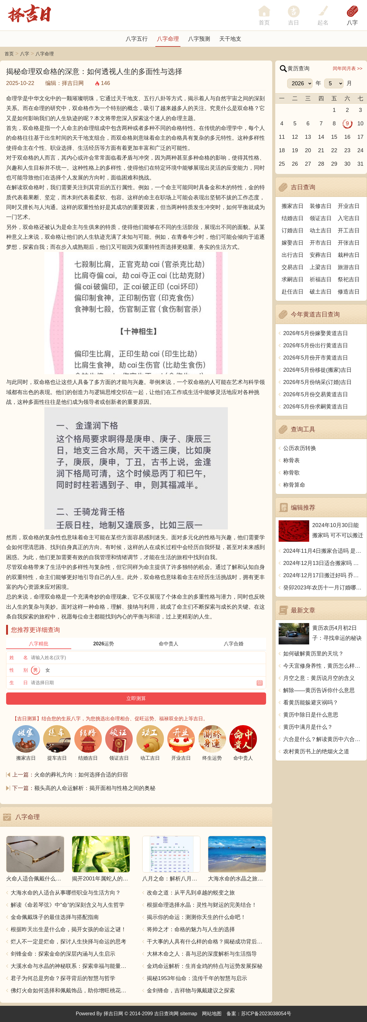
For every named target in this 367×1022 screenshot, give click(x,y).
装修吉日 (321, 206)
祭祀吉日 (349, 279)
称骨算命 (294, 485)
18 (282, 150)
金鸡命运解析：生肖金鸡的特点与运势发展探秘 (204, 966)
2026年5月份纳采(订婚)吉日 (317, 382)
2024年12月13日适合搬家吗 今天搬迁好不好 (323, 563)
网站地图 (212, 1013)
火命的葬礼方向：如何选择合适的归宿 (81, 775)
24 (361, 150)
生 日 (18, 682)
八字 (352, 23)
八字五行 (137, 39)
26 (295, 164)
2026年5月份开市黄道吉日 (315, 358)
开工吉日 (349, 230)
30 (347, 164)
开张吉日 (349, 243)
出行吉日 (293, 255)
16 (347, 137)
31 (361, 164)
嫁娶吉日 (293, 243)
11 (282, 137)
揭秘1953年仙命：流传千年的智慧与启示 (197, 978)
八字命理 (168, 39)
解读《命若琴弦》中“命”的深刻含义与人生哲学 (67, 905)
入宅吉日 (349, 218)
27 (308, 164)
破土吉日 (321, 292)
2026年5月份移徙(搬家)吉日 (317, 370)
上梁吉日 (321, 267)
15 (334, 137)
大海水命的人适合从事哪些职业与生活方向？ (66, 893)
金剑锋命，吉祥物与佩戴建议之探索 (191, 990)
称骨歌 (291, 473)
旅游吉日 (349, 267)
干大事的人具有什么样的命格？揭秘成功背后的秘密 (206, 942)
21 (321, 150)
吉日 (293, 23)
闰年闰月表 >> (347, 68)
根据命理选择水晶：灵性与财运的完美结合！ (202, 905)
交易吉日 (293, 267)
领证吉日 (321, 218)
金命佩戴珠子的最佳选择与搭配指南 (55, 917)
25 (282, 164)
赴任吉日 (293, 292)
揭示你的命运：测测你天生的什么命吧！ (196, 917)
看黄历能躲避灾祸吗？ (310, 702)
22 (334, 150)
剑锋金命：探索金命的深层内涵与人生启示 (63, 954)
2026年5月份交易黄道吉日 (315, 394)
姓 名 (18, 657)
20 (308, 150)
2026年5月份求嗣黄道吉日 (315, 407)
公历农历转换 (299, 448)
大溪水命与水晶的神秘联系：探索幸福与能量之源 (70, 966)
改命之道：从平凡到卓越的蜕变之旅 (191, 893)
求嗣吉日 (293, 279)
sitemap (188, 1013)
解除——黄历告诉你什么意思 (319, 690)
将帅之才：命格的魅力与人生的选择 (191, 929)
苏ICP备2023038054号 (266, 1013)
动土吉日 (321, 230)
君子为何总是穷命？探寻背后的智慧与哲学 (63, 978)
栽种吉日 (349, 255)
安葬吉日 (321, 255)
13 (308, 137)
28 (321, 164)
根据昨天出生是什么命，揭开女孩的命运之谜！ (68, 929)
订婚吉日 (293, 230)
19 (295, 150)
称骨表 (291, 460)
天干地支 (230, 39)
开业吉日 (349, 206)
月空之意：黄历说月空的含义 (319, 678)
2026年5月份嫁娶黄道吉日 (315, 333)
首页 (9, 53)
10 (361, 123)
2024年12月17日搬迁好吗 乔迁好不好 (323, 575)
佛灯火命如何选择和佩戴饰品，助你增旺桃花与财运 (70, 990)
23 (347, 150)
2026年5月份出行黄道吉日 (315, 345)
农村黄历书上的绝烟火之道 (316, 751)
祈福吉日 (321, 279)
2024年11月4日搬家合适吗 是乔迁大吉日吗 (323, 551)
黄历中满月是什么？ (308, 727)
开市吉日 (321, 243)
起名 (322, 23)
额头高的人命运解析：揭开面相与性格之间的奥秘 (94, 788)
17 (361, 137)
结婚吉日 (293, 218)
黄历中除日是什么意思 (310, 715)
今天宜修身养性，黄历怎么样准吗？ (323, 666)
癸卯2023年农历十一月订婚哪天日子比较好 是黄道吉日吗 (323, 588)
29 (334, 164)
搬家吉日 (293, 206)
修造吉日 (349, 292)
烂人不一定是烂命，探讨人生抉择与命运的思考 (68, 942)
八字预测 (199, 39)
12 (295, 137)
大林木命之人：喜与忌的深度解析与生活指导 (202, 954)
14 (321, 137)
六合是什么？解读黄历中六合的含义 (323, 739)
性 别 (18, 670)
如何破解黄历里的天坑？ (313, 654)
